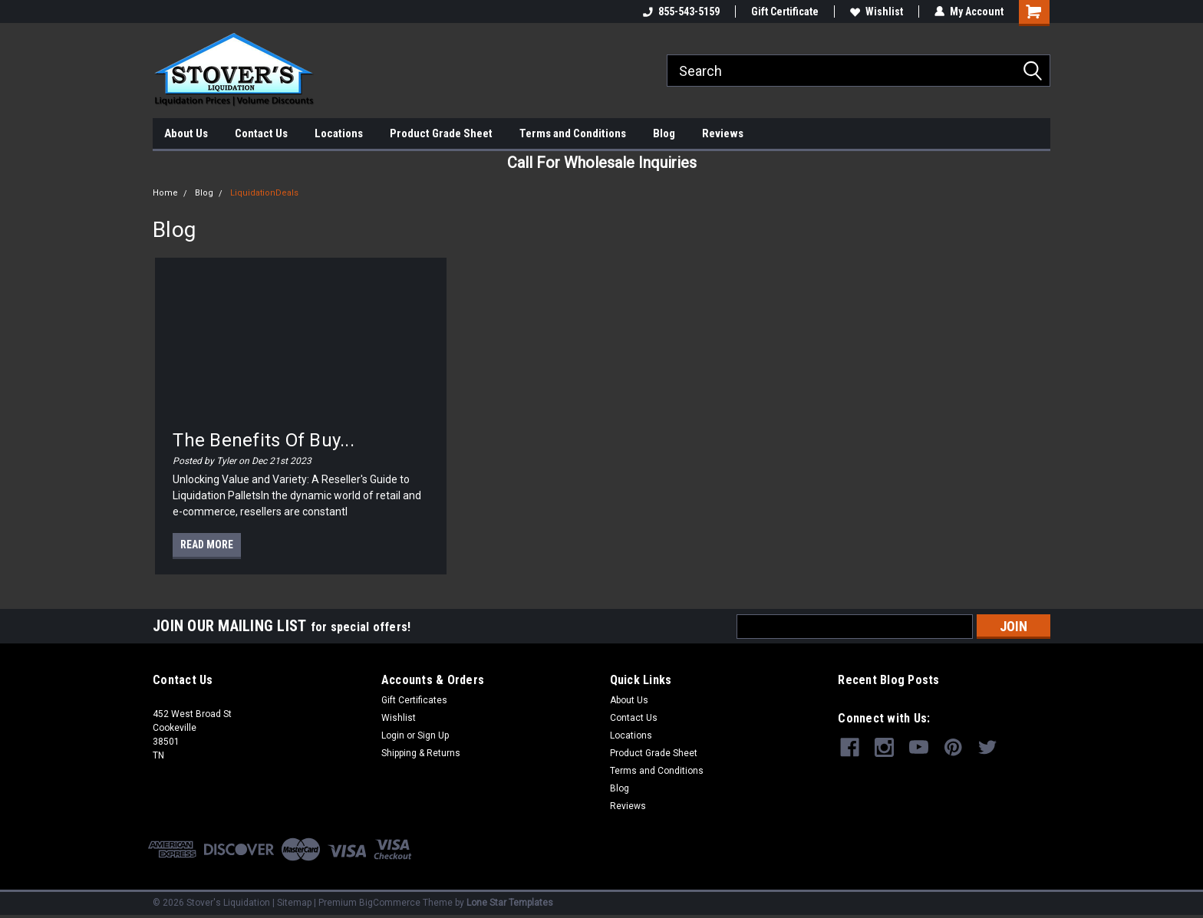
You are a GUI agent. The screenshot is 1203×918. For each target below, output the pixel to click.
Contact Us (261, 133)
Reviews (722, 133)
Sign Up (433, 735)
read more (206, 544)
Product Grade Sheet (441, 133)
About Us (186, 133)
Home (165, 193)
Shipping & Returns (420, 753)
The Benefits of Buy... (263, 440)
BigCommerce (389, 902)
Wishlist (876, 11)
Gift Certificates (414, 700)
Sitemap (294, 902)
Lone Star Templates (509, 902)
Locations (339, 133)
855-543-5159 (681, 11)
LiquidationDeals (264, 193)
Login (392, 735)
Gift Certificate (785, 11)
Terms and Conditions (572, 133)
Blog (664, 133)
